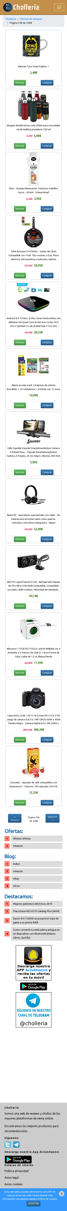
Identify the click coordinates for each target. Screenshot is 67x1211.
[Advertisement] (33, 1065)
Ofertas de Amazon (31, 18)
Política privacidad (16, 1171)
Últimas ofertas (22, 838)
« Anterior (15, 818)
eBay (16, 878)
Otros (16, 885)
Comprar (47, 82)
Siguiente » (52, 818)
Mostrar (20, 82)
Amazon (18, 845)
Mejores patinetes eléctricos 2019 (32, 903)
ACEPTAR (33, 1203)
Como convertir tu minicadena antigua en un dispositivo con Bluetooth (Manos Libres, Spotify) (36, 933)
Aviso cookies (13, 1184)
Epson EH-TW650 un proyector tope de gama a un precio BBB (36, 920)
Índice (16, 863)
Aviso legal (11, 1177)
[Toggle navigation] (59, 7)
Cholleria (11, 18)
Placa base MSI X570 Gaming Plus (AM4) (36, 911)
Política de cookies (47, 1199)
